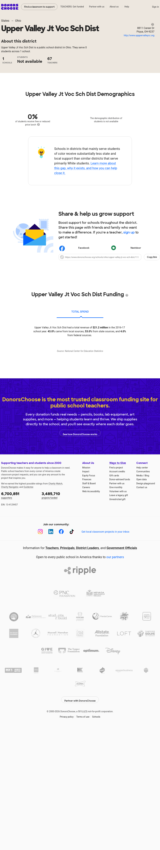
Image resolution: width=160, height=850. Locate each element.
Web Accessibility (91, 625)
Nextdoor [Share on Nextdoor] (126, 311)
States (5, 20)
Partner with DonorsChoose (80, 831)
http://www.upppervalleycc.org (139, 35)
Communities (143, 605)
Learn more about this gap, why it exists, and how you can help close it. (85, 231)
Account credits (117, 605)
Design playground (145, 617)
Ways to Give (117, 596)
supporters (19, 629)
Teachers (52, 682)
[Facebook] (61, 665)
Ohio (18, 20)
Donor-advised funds (119, 613)
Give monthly (115, 621)
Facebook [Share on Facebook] (74, 312)
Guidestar (28, 620)
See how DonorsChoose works (80, 566)
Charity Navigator (9, 620)
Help (126, 6)
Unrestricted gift (117, 633)
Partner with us (96, 6)
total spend (80, 375)
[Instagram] (40, 665)
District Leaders (87, 682)
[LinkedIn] (50, 665)
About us (114, 6)
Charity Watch (55, 617)
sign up (129, 296)
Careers (86, 621)
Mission (86, 601)
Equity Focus (88, 609)
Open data (141, 613)
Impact (85, 605)
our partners (115, 691)
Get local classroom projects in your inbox (105, 665)
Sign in (155, 6)
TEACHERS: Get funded (72, 6)
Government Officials (122, 682)
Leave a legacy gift (118, 629)
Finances (86, 613)
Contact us (141, 621)
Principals (67, 682)
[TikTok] (71, 665)
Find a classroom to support (39, 6)
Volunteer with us (118, 625)
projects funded (60, 629)
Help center (142, 601)
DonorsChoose (9, 7)
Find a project (116, 601)
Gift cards (114, 609)
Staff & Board (89, 617)
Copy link (152, 320)
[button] (109, 320)
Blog (147, 609)
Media (139, 609)
